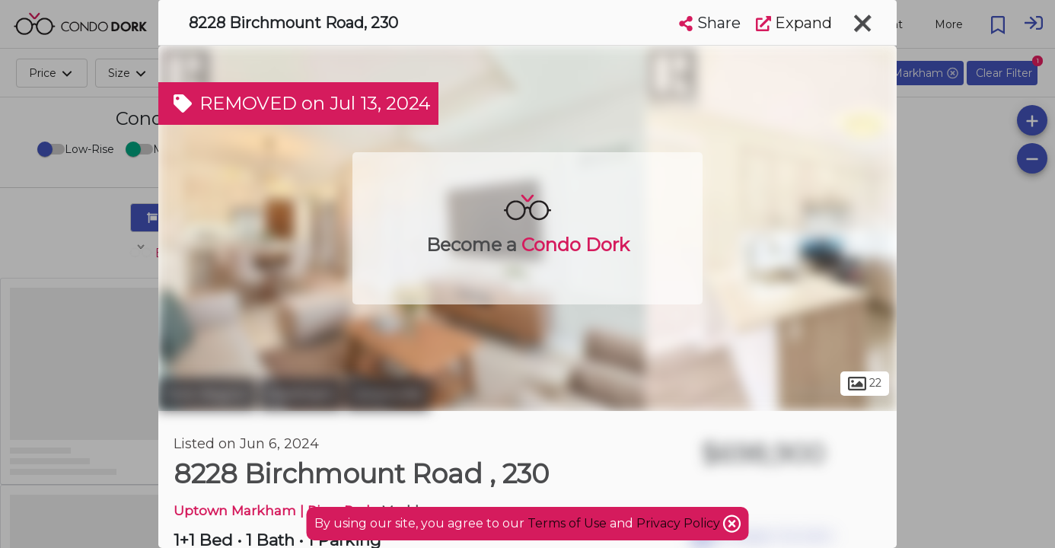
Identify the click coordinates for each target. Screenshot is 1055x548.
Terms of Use (567, 523)
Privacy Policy (679, 523)
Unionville (387, 394)
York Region (207, 394)
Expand (794, 23)
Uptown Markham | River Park (274, 510)
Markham (300, 394)
